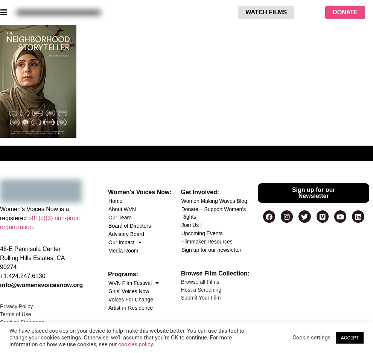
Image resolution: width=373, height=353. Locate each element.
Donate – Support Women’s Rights (213, 213)
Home (115, 201)
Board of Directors (129, 226)
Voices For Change (130, 300)
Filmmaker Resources (207, 242)
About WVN (122, 209)
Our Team (119, 218)
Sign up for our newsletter (211, 250)
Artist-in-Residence (130, 308)
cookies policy (135, 344)
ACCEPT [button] (350, 338)
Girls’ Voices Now (128, 291)
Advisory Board (126, 234)
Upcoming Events (202, 233)
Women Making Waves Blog (214, 201)
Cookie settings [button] (311, 337)
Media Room (123, 251)
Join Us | (191, 225)
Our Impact (125, 242)
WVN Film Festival (133, 283)
